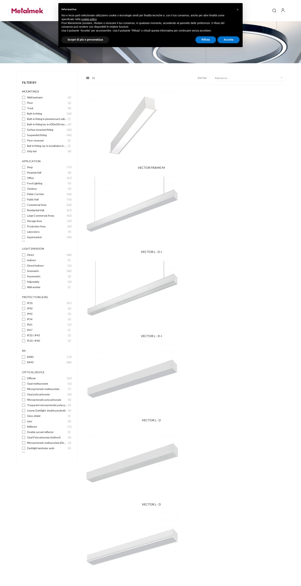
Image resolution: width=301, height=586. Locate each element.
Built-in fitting (47, 127)
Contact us (161, 540)
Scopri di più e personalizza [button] (85, 39)
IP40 (47, 322)
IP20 (47, 317)
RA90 (47, 376)
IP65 (47, 338)
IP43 (47, 327)
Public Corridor (47, 208)
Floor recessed (47, 154)
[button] (238, 9)
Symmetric (47, 285)
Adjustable (47, 295)
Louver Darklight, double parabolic (47, 424)
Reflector (47, 440)
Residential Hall (47, 224)
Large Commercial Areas (47, 229)
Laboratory (47, 245)
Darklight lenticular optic (47, 462)
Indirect (47, 274)
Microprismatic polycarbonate (47, 413)
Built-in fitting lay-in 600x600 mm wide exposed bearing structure (47, 138)
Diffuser (47, 392)
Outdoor (47, 202)
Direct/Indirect (47, 279)
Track (47, 122)
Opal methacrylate (47, 397)
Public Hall (47, 213)
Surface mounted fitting (47, 143)
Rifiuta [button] (206, 39)
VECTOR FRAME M (115, 155)
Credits (247, 571)
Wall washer (47, 301)
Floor (47, 116)
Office (47, 192)
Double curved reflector (47, 446)
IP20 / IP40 (47, 354)
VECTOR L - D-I (185, 155)
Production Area (47, 240)
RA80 (47, 370)
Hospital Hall (47, 186)
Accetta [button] (228, 39)
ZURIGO (254, 272)
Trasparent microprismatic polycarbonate (47, 419)
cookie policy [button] (89, 19)
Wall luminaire (47, 111)
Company (160, 519)
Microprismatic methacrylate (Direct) (47, 456)
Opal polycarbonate (47, 408)
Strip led (47, 165)
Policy (227, 571)
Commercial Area (47, 218)
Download (160, 533)
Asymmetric (47, 290)
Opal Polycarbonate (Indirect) (47, 451)
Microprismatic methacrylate (47, 403)
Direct (47, 268)
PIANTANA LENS (185, 272)
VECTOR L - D (115, 213)
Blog (157, 526)
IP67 (47, 344)
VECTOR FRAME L (254, 213)
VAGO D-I (185, 330)
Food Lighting (47, 197)
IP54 (47, 333)
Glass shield (47, 429)
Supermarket (47, 251)
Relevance (250, 91)
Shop (47, 181)
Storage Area (47, 235)
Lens (47, 435)
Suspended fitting (47, 149)
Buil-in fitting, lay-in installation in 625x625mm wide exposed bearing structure (47, 159)
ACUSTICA (254, 330)
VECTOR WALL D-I (116, 330)
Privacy (237, 571)
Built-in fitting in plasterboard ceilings (47, 133)
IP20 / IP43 (47, 349)
